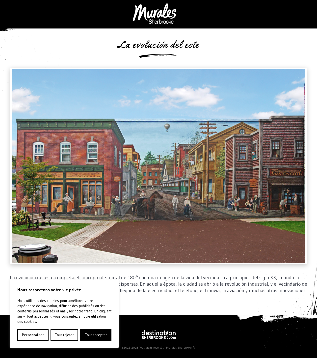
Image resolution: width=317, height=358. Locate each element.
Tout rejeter (64, 334)
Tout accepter (96, 334)
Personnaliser (33, 334)
